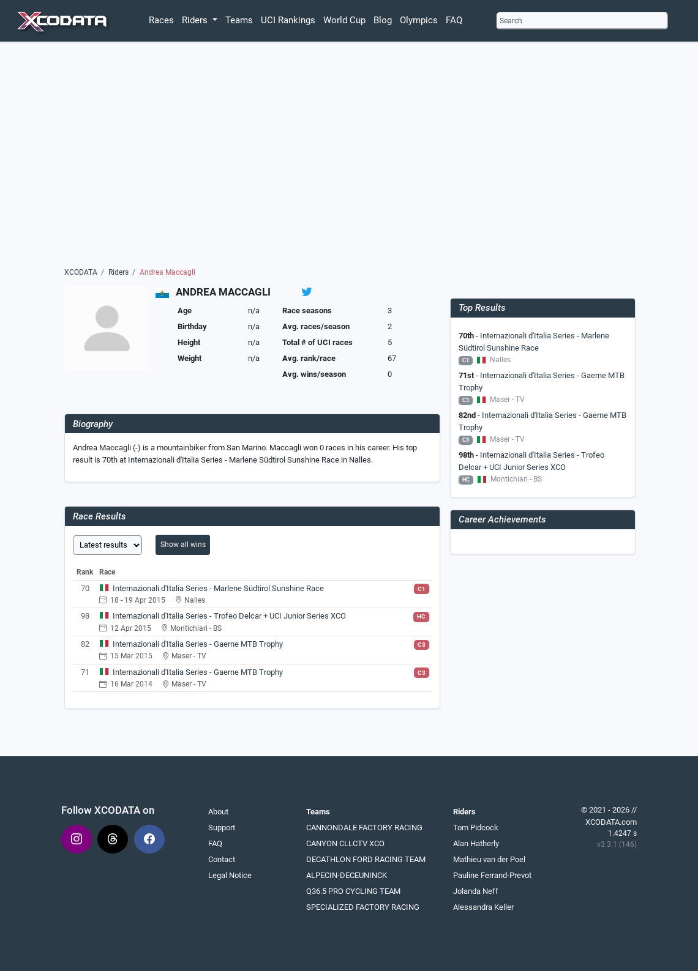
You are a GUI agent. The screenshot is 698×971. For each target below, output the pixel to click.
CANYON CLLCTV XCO (345, 843)
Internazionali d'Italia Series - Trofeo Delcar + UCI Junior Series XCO (229, 615)
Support (221, 827)
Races (161, 20)
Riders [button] (196, 20)
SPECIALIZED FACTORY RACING (362, 907)
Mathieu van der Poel (489, 859)
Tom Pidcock (475, 827)
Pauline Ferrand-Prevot (492, 875)
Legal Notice (230, 875)
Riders (118, 272)
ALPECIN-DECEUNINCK (346, 875)
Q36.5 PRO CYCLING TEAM (353, 891)
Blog (382, 20)
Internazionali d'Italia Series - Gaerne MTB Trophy (198, 644)
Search (511, 21)
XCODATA (80, 272)
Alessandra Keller (483, 907)
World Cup (344, 20)
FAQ (454, 20)
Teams (239, 20)
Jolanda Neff (475, 891)
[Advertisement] (349, 157)
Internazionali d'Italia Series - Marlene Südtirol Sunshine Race (218, 588)
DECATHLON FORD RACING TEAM (366, 859)
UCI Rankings (288, 20)
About (218, 811)
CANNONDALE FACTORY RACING (364, 827)
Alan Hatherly (476, 843)
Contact (221, 859)
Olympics (419, 20)
